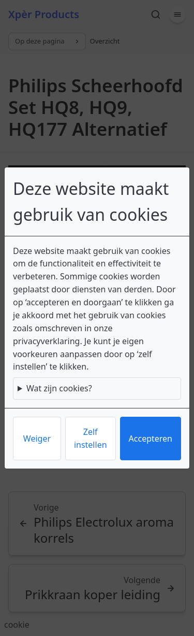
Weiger (37, 438)
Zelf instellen (90, 438)
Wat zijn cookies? (59, 388)
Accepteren (150, 438)
